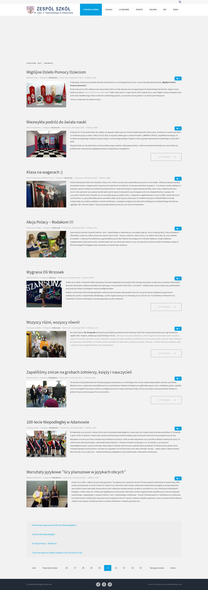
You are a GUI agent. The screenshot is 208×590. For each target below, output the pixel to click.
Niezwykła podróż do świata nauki (56, 122)
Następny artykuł (157, 568)
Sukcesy (52, 277)
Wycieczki (56, 127)
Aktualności (53, 77)
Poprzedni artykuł (50, 568)
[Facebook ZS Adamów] (98, 584)
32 (116, 568)
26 (67, 568)
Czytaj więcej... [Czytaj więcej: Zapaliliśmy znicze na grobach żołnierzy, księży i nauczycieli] (164, 400)
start (34, 568)
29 (91, 568)
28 (83, 568)
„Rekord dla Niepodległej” (43, 534)
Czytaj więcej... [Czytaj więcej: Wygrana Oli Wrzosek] (164, 307)
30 (99, 568)
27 (75, 568)
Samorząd (56, 228)
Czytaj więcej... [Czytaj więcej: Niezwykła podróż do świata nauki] (164, 157)
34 (132, 568)
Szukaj (180, 2)
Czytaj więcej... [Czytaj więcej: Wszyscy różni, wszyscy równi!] (164, 353)
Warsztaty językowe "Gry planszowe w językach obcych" (76, 472)
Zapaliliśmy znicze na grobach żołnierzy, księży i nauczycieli (79, 372)
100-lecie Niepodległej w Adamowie (57, 422)
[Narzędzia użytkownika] (178, 78)
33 (124, 568)
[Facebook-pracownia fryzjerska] (104, 584)
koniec (173, 568)
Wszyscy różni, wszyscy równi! (53, 322)
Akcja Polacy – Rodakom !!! (49, 222)
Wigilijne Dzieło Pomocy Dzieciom (56, 72)
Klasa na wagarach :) (44, 172)
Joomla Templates (155, 584)
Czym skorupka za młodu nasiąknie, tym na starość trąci (57, 552)
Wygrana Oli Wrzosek (45, 272)
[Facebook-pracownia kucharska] (110, 584)
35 (141, 568)
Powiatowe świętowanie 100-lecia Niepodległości (54, 525)
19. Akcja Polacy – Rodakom (44, 543)
